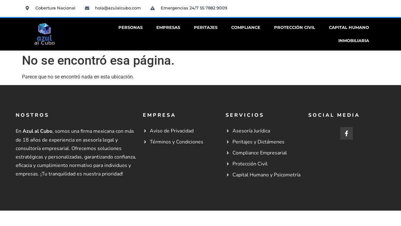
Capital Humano (349, 27)
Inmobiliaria (353, 40)
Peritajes (205, 27)
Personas (130, 27)
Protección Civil (294, 27)
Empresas (168, 27)
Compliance (245, 27)
